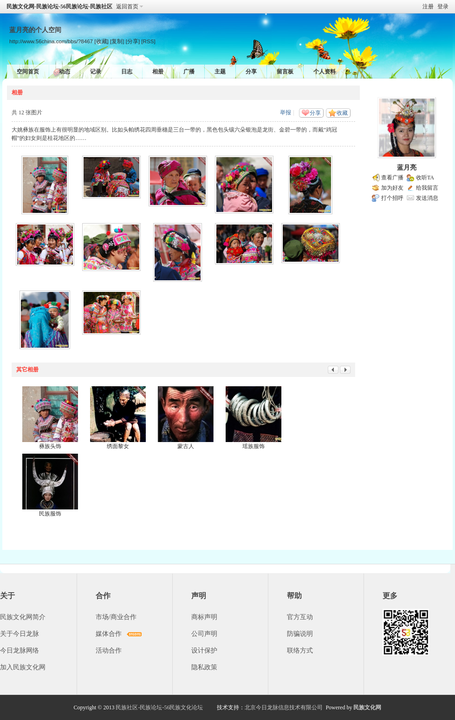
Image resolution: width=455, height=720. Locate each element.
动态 (64, 71)
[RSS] (148, 41)
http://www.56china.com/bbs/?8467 (51, 41)
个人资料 (324, 71)
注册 (428, 6)
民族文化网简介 (23, 617)
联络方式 (300, 650)
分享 (251, 71)
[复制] (117, 41)
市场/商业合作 (116, 617)
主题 (220, 71)
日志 (126, 71)
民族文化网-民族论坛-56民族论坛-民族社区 (59, 6)
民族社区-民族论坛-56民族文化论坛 (159, 707)
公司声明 (204, 633)
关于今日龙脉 (19, 633)
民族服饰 (50, 513)
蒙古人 (185, 446)
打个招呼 (392, 198)
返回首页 (127, 6)
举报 (285, 112)
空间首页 (28, 71)
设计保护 (204, 650)
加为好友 (392, 188)
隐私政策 (204, 667)
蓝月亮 (406, 167)
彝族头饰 (50, 446)
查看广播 (392, 177)
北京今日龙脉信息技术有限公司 (284, 707)
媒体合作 (109, 633)
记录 (95, 71)
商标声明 (204, 617)
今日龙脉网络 (19, 650)
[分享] (133, 41)
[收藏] (101, 41)
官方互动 (300, 617)
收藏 (342, 113)
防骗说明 (300, 633)
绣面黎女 (118, 446)
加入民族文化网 (23, 667)
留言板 (285, 71)
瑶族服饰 (253, 446)
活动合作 (109, 650)
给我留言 (427, 188)
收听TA (425, 177)
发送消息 (427, 198)
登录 (442, 6)
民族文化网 (367, 707)
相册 (157, 71)
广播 (189, 71)
